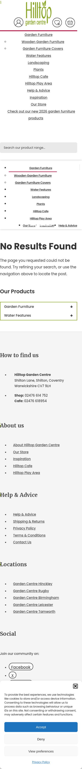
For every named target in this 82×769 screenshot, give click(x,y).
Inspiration (38, 97)
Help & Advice (38, 90)
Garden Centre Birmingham (36, 597)
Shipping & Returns (29, 521)
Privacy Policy (41, 762)
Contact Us (22, 542)
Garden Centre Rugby (31, 591)
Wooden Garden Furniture (43, 41)
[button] (75, 686)
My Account (18, 22)
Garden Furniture (38, 34)
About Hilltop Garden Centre (36, 445)
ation (26, 459)
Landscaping (38, 62)
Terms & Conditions (29, 535)
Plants (38, 69)
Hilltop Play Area (38, 83)
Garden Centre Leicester (33, 604)
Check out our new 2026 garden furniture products (41, 115)
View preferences (41, 751)
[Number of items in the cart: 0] (70, 22)
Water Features (38, 55)
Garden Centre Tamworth (34, 611)
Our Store (38, 104)
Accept (41, 727)
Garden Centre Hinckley (32, 583)
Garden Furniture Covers (43, 48)
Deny (41, 739)
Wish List (57, 22)
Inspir (17, 459)
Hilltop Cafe (38, 76)
